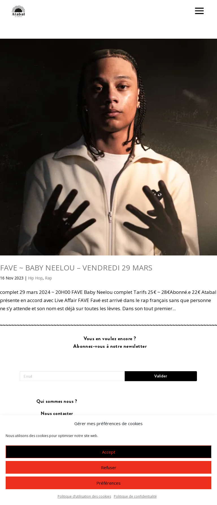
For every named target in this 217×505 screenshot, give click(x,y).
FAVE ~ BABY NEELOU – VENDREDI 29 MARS (76, 268)
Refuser (108, 467)
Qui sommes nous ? (56, 401)
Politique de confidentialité (135, 496)
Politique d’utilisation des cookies (84, 496)
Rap (48, 278)
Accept (108, 452)
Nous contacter (57, 413)
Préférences (108, 483)
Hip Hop (35, 278)
